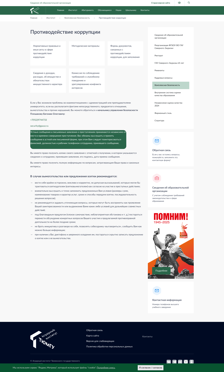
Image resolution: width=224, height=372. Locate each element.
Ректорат (159, 56)
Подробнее (161, 270)
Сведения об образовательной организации (50, 3)
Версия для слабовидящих (100, 341)
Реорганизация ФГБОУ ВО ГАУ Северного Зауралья (169, 46)
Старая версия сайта (160, 3)
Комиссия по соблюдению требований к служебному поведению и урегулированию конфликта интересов (86, 80)
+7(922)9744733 (38, 120)
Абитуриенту (88, 10)
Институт (72, 10)
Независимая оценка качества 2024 (168, 104)
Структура (159, 121)
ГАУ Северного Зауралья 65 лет (169, 63)
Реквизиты (159, 70)
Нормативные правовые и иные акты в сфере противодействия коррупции (46, 51)
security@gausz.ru (39, 126)
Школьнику (131, 10)
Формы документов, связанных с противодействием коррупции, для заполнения (125, 51)
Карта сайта (92, 336)
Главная (60, 10)
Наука (118, 10)
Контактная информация (167, 300)
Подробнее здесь (106, 368)
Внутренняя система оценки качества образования (168, 94)
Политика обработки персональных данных (109, 346)
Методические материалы (85, 46)
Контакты (145, 10)
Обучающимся (104, 10)
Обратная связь (161, 150)
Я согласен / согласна (150, 368)
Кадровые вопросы (163, 78)
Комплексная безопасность (167, 85)
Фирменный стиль (163, 113)
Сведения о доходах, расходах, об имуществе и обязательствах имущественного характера (47, 78)
